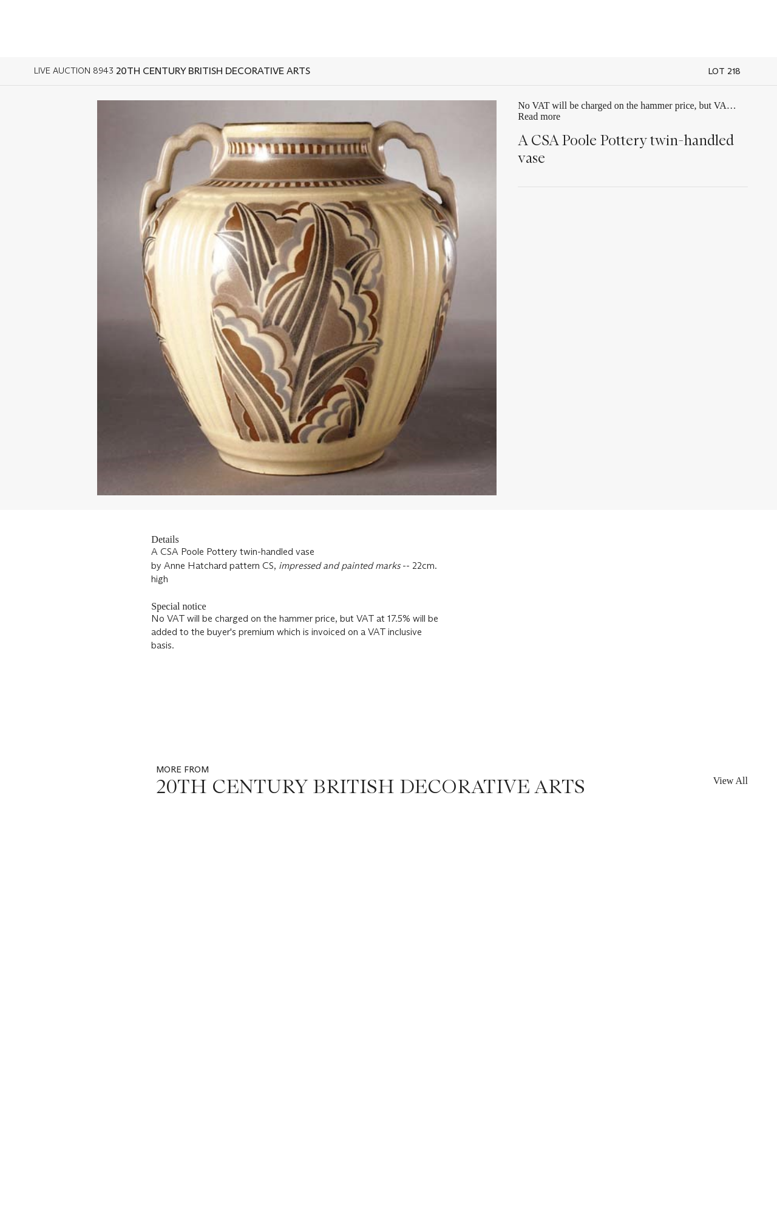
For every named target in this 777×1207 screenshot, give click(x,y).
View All (730, 780)
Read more (539, 116)
